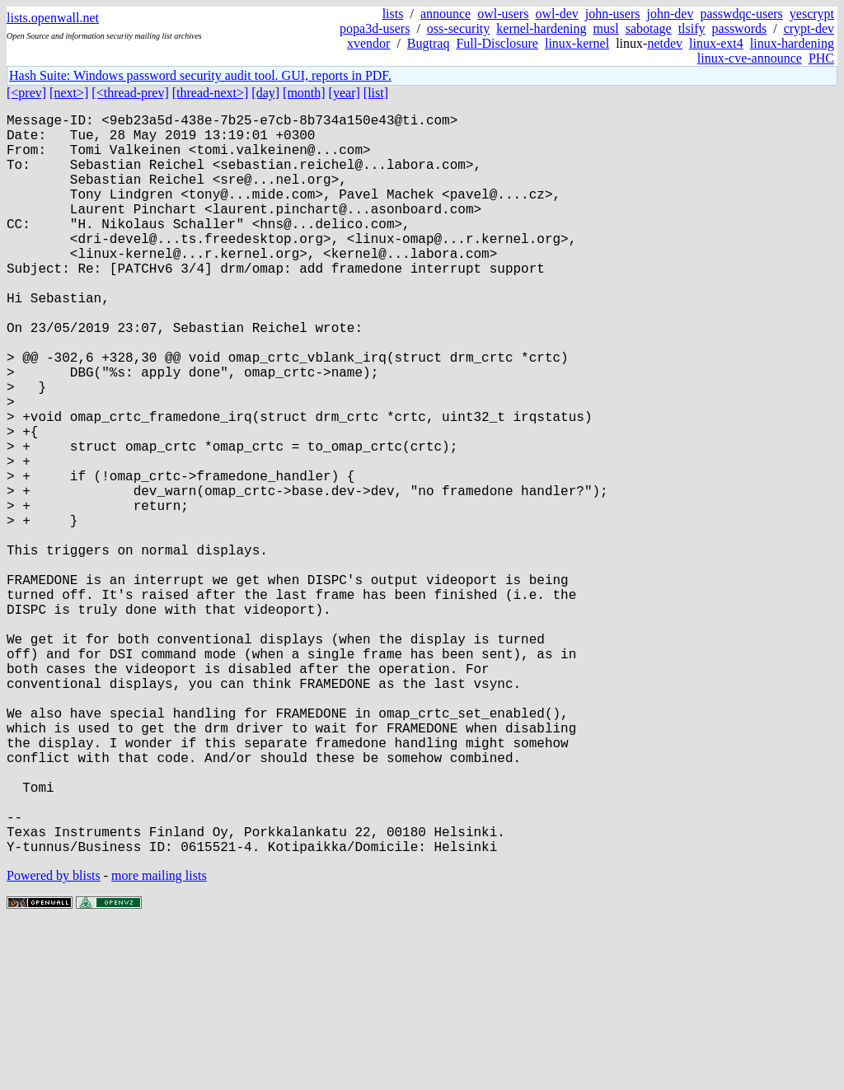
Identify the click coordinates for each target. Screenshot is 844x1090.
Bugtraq (428, 43)
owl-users (502, 14)
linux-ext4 (716, 43)
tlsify (692, 28)
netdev (664, 43)
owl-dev (556, 14)
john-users (612, 14)
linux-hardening (792, 43)
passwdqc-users (741, 14)
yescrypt (812, 14)
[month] (304, 93)
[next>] (68, 93)
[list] (375, 93)
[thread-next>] (210, 93)
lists (393, 14)
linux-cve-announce (749, 58)
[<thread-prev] (129, 93)
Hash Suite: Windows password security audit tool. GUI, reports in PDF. (200, 75)
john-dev (670, 14)
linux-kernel (577, 43)
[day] (265, 93)
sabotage (649, 28)
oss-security (458, 28)
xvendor (368, 43)
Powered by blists (54, 1040)
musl (606, 28)
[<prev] (26, 93)
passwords (739, 28)
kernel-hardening (541, 28)
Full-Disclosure (497, 43)
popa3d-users (375, 28)
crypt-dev (809, 28)
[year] (344, 93)
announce (445, 14)
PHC (821, 58)
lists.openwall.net (53, 18)
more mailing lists (159, 1040)
